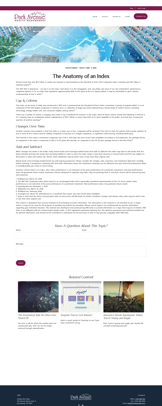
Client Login (141, 2)
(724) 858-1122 (140, 393)
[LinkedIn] (82, 399)
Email (84, 224)
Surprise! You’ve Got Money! (76, 308)
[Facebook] (79, 399)
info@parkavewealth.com (136, 397)
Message (19, 237)
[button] (95, 10)
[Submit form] (21, 257)
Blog (131, 2)
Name (18, 224)
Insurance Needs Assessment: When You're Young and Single (122, 310)
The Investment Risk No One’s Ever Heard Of (37, 310)
